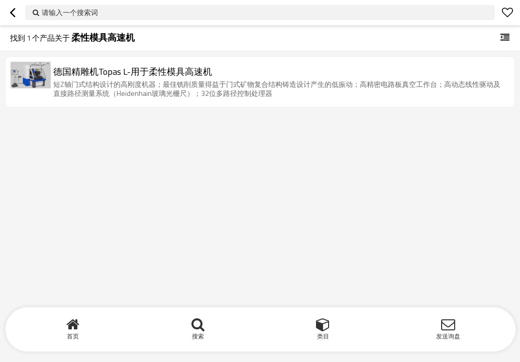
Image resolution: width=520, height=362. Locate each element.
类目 (323, 336)
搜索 (198, 336)
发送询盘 (448, 336)
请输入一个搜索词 (70, 12)
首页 (73, 336)
